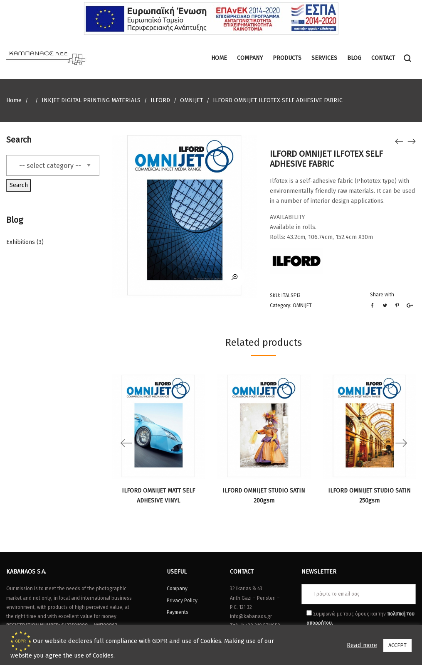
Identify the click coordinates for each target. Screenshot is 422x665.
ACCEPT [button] (397, 645)
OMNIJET (191, 100)
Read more (362, 645)
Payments (177, 612)
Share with (382, 295)
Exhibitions (20, 242)
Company (177, 588)
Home (14, 100)
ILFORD (160, 100)
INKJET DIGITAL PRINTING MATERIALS (91, 100)
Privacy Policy (182, 600)
